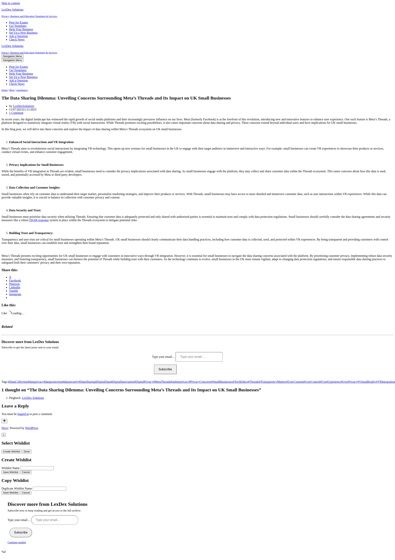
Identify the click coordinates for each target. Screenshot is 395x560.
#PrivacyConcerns (200, 381)
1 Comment (16, 112)
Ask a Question (18, 36)
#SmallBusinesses (222, 381)
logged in (23, 414)
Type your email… (164, 356)
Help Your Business (21, 29)
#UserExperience (330, 381)
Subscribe (165, 369)
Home (5, 90)
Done (27, 451)
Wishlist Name (11, 468)
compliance (22, 90)
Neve (5, 428)
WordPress (31, 428)
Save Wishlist (10, 472)
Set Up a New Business (23, 32)
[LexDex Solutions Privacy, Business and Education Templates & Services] (197, 13)
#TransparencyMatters (272, 381)
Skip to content (11, 3)
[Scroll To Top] (4, 421)
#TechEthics (240, 381)
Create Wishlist (11, 451)
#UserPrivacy (349, 381)
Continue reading (17, 542)
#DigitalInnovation (122, 381)
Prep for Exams (18, 22)
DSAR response (39, 220)
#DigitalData (103, 381)
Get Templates (18, 25)
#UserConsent (294, 381)
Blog (11, 90)
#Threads (253, 381)
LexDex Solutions (33, 397)
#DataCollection (18, 381)
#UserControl (311, 381)
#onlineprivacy (180, 381)
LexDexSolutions (23, 106)
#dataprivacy (36, 381)
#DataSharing (87, 381)
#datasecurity (70, 381)
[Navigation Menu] (12, 56)
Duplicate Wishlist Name (17, 488)
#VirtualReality (366, 381)
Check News (16, 39)
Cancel (26, 472)
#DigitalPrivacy (143, 381)
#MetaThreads (162, 381)
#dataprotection (53, 381)
